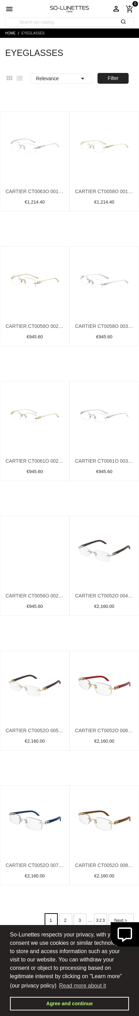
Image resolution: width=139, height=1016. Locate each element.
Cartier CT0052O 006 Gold (104, 730)
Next (121, 920)
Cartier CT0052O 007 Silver (35, 865)
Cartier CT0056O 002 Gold (35, 595)
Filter (113, 78)
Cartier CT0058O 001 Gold (104, 191)
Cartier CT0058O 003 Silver (104, 326)
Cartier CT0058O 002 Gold (35, 326)
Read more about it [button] (82, 986)
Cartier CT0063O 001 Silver (35, 191)
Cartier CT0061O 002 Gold (35, 461)
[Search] (69, 22)
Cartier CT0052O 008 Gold (104, 865)
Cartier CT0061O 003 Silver (104, 461)
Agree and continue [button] (69, 1003)
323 (101, 920)
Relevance (61, 78)
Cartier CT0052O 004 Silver (104, 595)
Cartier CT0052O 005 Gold (35, 730)
